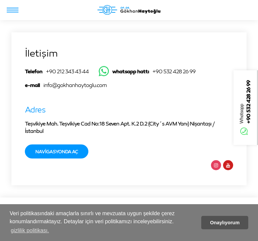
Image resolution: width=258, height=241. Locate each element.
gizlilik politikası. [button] (30, 230)
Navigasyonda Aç (56, 151)
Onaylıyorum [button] (225, 222)
